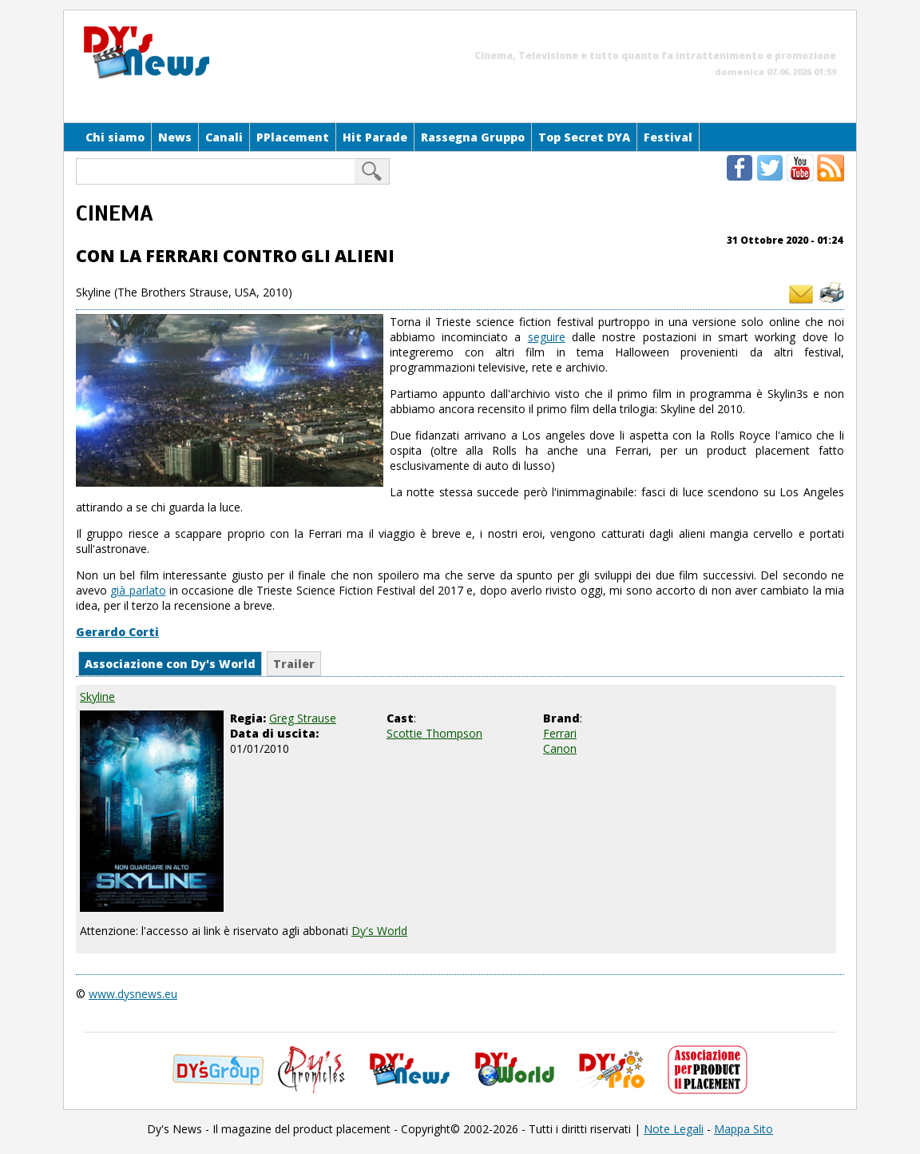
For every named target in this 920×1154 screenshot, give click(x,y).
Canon (560, 748)
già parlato (137, 590)
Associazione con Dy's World (170, 663)
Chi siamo (115, 137)
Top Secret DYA (584, 137)
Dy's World (379, 930)
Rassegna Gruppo (473, 137)
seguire (546, 336)
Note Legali (674, 1128)
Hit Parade (375, 137)
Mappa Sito (743, 1128)
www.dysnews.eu (133, 993)
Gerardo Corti (117, 631)
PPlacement (292, 137)
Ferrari (560, 733)
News (175, 137)
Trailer (294, 663)
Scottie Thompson (434, 733)
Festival (668, 137)
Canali (224, 137)
